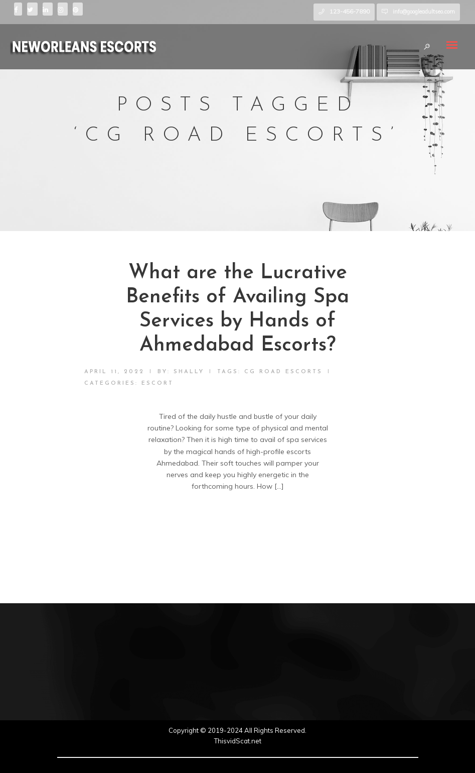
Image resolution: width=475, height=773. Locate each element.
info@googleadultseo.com (424, 11)
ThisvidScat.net (237, 741)
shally (189, 372)
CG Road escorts (283, 372)
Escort (157, 383)
